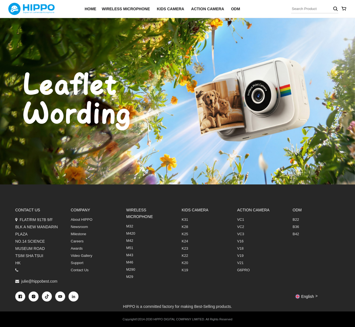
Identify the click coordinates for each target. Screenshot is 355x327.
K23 (185, 248)
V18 (240, 248)
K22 (185, 256)
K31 (185, 219)
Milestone (78, 234)
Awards (77, 248)
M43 (129, 255)
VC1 (240, 219)
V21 (240, 263)
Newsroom (79, 227)
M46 (129, 262)
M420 (130, 233)
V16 (240, 241)
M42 (129, 241)
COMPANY (80, 210)
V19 (240, 256)
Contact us (27, 210)
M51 (129, 248)
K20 (185, 263)
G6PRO (243, 270)
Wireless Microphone (126, 9)
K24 (185, 241)
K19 (185, 270)
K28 (185, 227)
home (90, 9)
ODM (235, 9)
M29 (129, 277)
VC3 (240, 234)
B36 (296, 227)
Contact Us (79, 270)
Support (77, 263)
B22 (296, 219)
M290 (130, 269)
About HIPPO (81, 219)
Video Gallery (81, 256)
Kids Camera (170, 9)
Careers (77, 241)
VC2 (240, 227)
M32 (129, 226)
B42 (296, 234)
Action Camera (207, 9)
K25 (185, 234)
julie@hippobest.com (39, 281)
